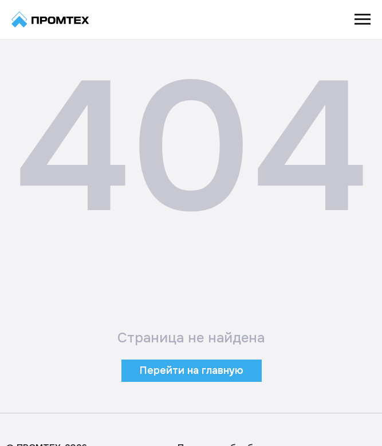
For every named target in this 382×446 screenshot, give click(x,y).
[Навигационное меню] (363, 19)
